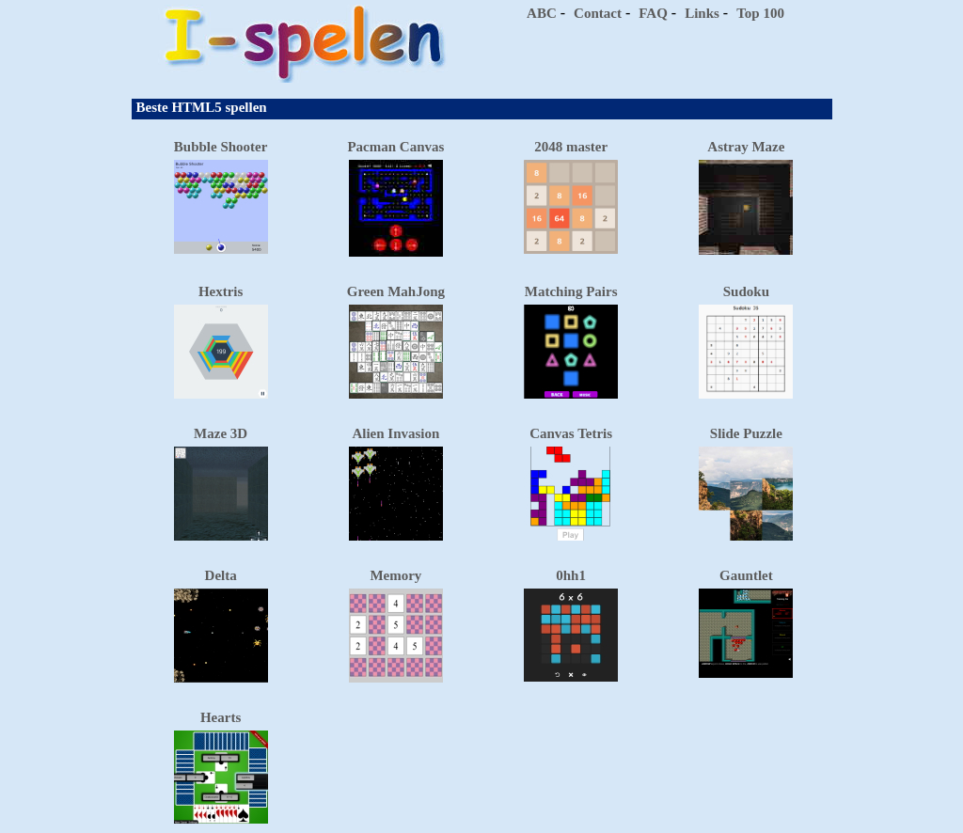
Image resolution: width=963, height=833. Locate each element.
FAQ (653, 13)
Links (702, 13)
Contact (598, 13)
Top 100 (760, 13)
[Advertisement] (654, 56)
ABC (542, 13)
